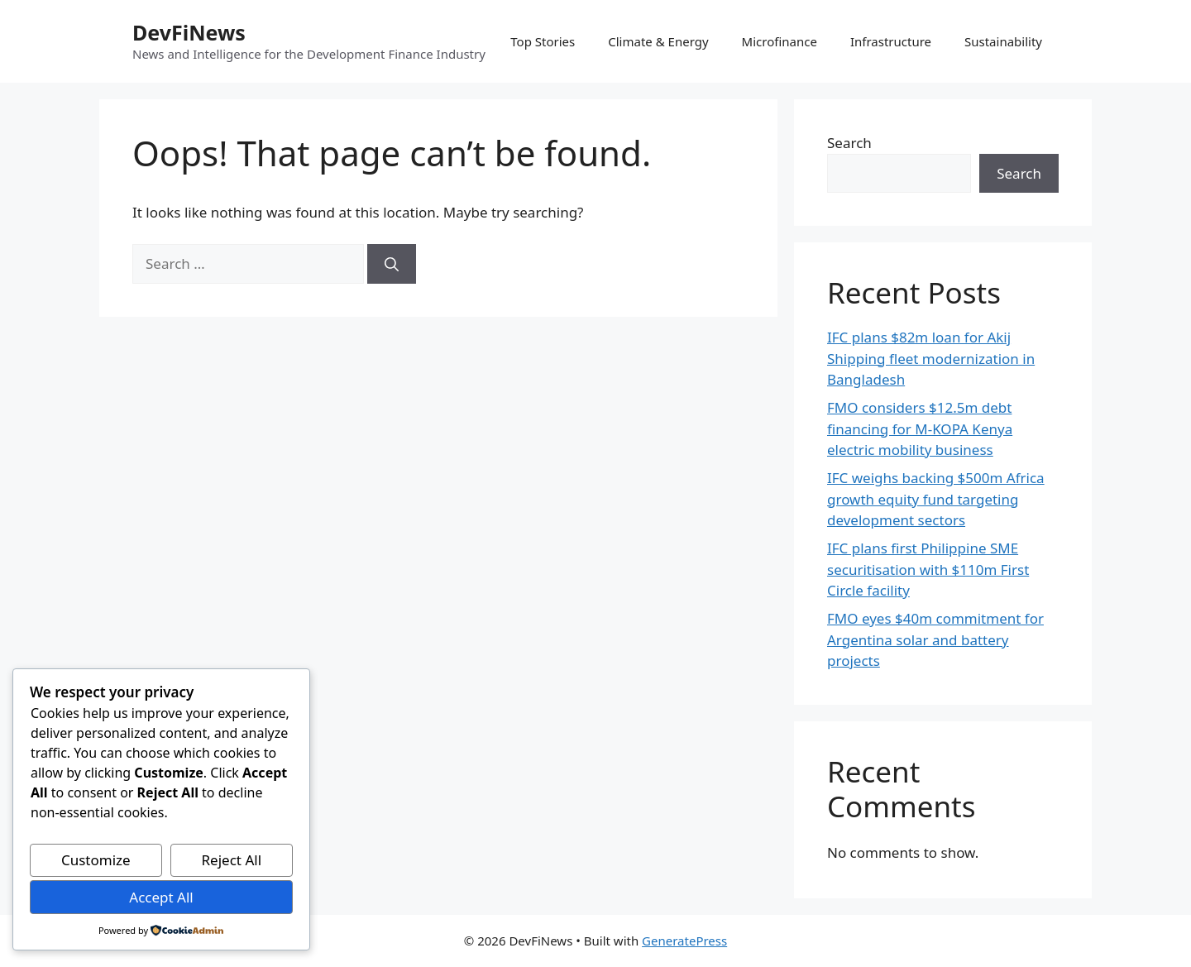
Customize (96, 859)
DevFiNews (189, 32)
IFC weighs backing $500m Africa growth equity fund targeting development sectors (936, 498)
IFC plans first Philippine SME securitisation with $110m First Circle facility (928, 569)
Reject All (232, 859)
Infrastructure (890, 41)
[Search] (391, 264)
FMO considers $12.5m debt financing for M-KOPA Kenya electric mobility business (919, 428)
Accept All (161, 897)
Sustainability (1003, 41)
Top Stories (542, 41)
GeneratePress (684, 940)
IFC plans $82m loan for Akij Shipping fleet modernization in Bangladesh (931, 358)
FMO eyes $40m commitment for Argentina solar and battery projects (935, 639)
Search (849, 142)
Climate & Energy (658, 41)
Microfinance (779, 41)
